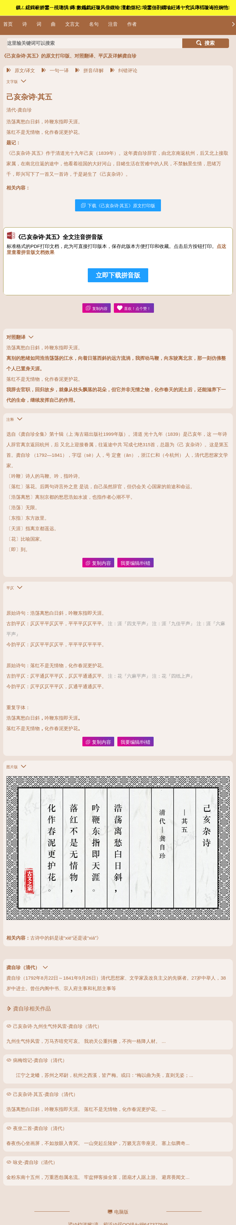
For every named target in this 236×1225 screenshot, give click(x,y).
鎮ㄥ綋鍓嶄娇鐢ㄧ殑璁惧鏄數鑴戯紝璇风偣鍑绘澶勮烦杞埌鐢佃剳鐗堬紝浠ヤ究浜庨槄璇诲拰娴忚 (123, 7)
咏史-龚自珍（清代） (35, 1162)
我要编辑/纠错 (135, 563)
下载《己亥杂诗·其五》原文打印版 (118, 205)
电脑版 (118, 1212)
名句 (94, 24)
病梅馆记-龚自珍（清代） (40, 1060)
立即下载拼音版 (118, 275)
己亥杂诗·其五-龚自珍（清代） (45, 1094)
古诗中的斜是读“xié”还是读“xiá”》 (65, 938)
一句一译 (55, 70)
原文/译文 (20, 70)
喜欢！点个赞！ (134, 308)
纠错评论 (123, 70)
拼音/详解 (89, 70)
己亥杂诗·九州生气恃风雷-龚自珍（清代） (57, 1026)
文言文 (72, 24)
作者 (132, 24)
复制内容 (97, 308)
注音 (113, 24)
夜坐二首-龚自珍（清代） (40, 1128)
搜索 (205, 43)
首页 (8, 24)
